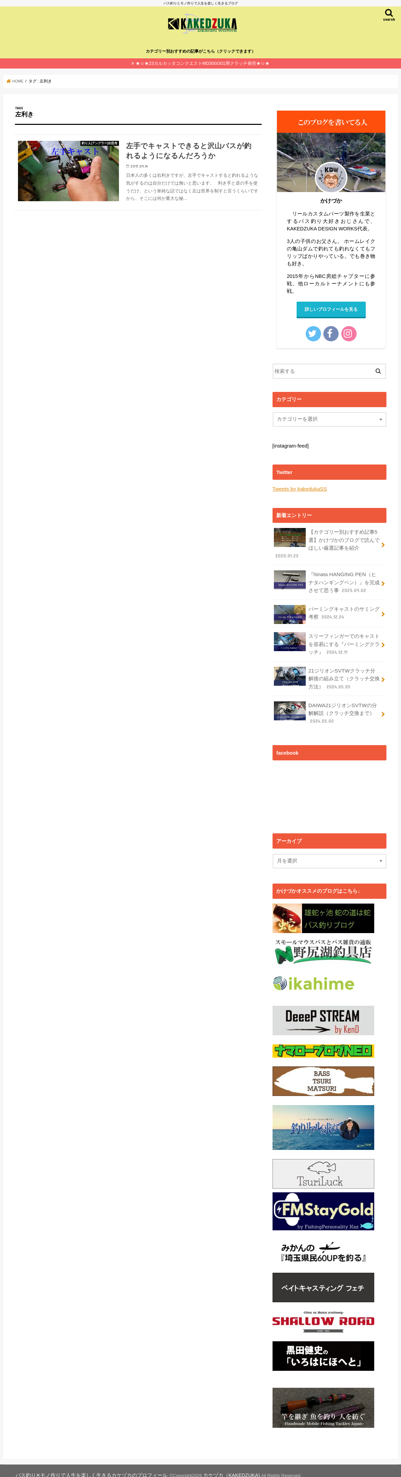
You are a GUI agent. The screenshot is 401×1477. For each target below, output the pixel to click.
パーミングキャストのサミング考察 (327, 610)
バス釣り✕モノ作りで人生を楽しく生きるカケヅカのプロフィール (80, 1466)
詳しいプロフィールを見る (331, 308)
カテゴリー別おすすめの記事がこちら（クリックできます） (201, 51)
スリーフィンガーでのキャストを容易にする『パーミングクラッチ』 (327, 639)
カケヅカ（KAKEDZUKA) (206, 1466)
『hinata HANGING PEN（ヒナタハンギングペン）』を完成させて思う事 (327, 579)
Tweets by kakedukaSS (299, 488)
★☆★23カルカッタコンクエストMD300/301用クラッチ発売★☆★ (202, 62)
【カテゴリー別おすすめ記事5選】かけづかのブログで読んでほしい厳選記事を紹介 (327, 542)
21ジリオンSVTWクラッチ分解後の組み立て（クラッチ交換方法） (327, 672)
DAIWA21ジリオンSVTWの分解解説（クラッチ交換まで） (324, 705)
